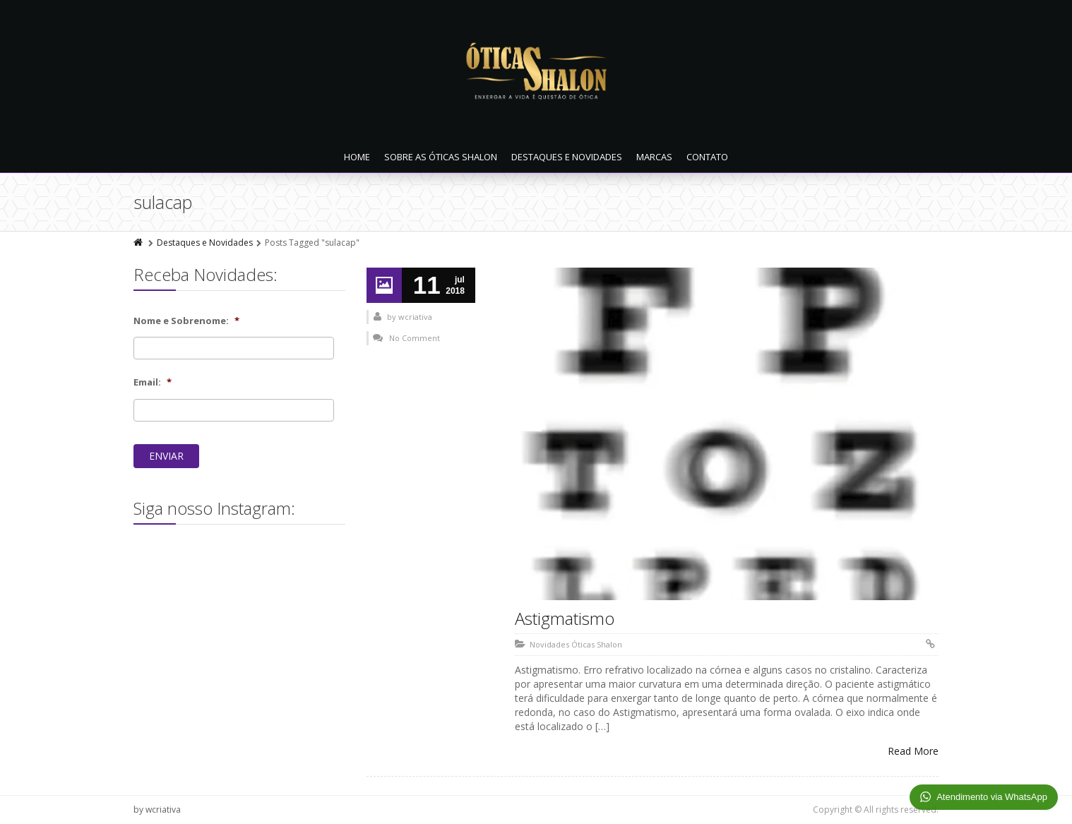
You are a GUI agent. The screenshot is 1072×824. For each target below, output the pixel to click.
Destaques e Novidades (566, 156)
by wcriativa (157, 810)
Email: (152, 382)
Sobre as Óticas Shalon (440, 156)
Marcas (654, 156)
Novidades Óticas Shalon (576, 644)
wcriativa (415, 316)
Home (357, 156)
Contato (707, 156)
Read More (913, 751)
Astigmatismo (564, 618)
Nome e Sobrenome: (186, 321)
